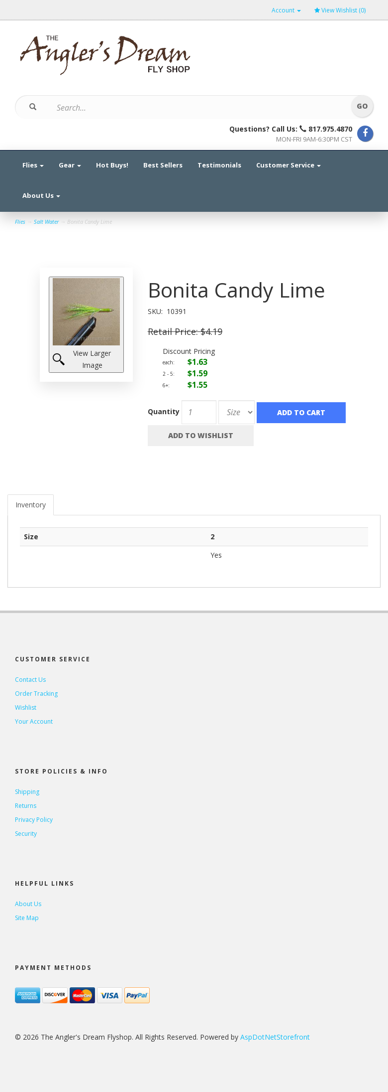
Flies (33, 164)
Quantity (164, 411)
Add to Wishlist (200, 435)
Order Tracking (36, 693)
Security (26, 833)
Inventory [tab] (30, 504)
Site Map (27, 918)
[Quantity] (199, 412)
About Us (41, 195)
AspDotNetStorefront (275, 1037)
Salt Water (46, 221)
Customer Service (288, 164)
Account (286, 10)
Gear (70, 164)
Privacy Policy (34, 819)
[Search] (188, 107)
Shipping (27, 791)
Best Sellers (163, 164)
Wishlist (25, 707)
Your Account (34, 721)
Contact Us (30, 679)
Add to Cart (301, 412)
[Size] (236, 412)
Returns (25, 805)
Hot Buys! (112, 164)
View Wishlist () (340, 10)
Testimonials (219, 164)
